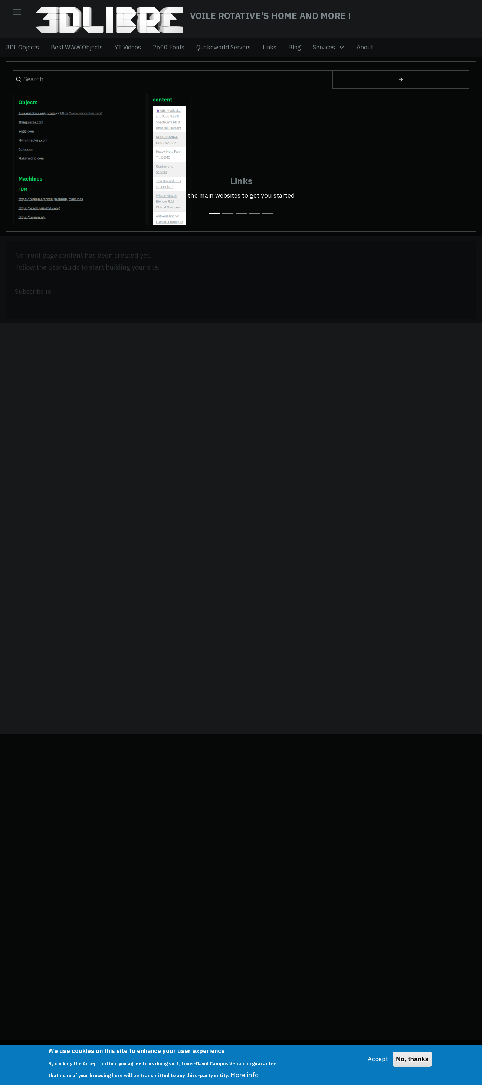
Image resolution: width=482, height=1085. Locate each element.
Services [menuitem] (324, 51)
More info (245, 1075)
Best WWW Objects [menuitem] (77, 51)
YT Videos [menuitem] (128, 51)
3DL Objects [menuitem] (22, 51)
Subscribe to (34, 300)
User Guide (65, 276)
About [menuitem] (365, 51)
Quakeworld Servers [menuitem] (223, 51)
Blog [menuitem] (294, 51)
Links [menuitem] (269, 51)
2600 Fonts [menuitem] (168, 51)
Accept (376, 1059)
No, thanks (411, 1059)
